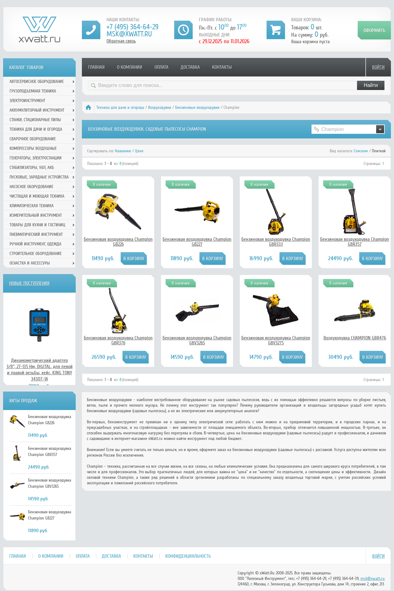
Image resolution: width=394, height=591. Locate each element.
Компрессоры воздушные (33, 148)
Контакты (222, 67)
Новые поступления (29, 283)
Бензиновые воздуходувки (197, 107)
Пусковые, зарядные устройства (39, 177)
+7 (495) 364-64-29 (133, 27)
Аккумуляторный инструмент (37, 110)
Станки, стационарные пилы (35, 119)
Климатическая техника (32, 205)
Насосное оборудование (31, 186)
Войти (378, 67)
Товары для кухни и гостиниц (37, 225)
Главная (96, 67)
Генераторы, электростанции (36, 158)
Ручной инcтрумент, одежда (35, 244)
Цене (139, 151)
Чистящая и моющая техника (37, 196)
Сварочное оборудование (33, 139)
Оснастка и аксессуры (30, 263)
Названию (123, 151)
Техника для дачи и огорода (120, 107)
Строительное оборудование (36, 253)
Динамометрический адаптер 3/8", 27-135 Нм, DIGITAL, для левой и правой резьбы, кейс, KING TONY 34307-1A (39, 369)
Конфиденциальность (188, 556)
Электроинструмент (27, 100)
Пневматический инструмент (36, 234)
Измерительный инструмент (36, 215)
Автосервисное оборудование (37, 81)
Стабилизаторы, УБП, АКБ (32, 167)
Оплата (161, 67)
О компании (129, 67)
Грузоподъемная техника (33, 91)
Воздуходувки (159, 107)
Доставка (190, 67)
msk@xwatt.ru (129, 34)
